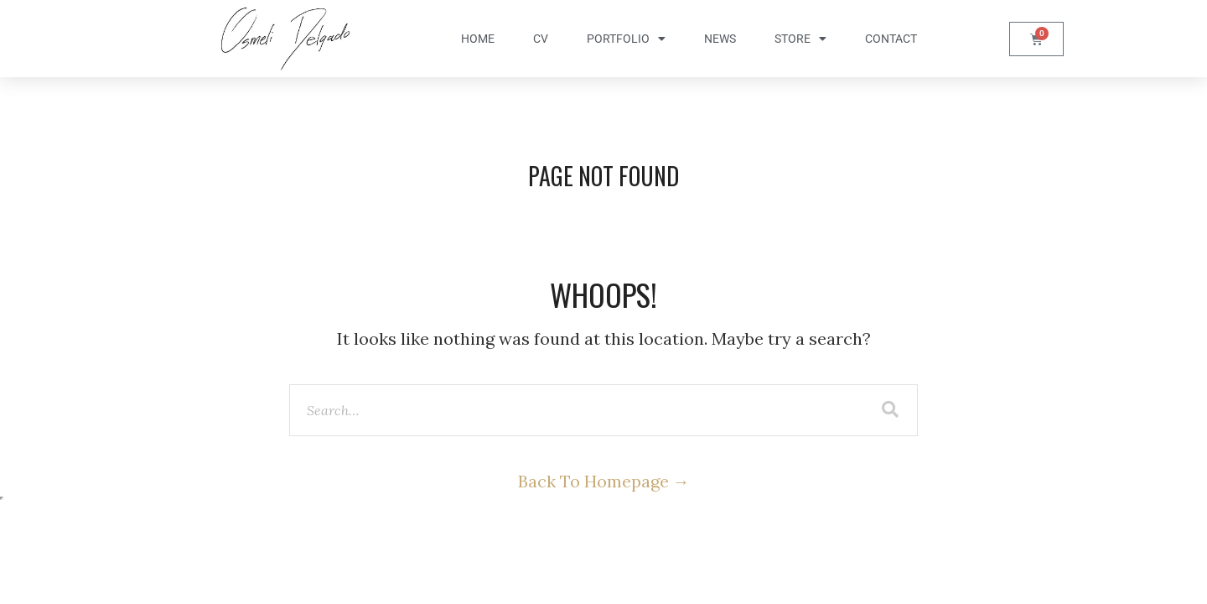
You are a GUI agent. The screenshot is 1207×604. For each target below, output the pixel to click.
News (720, 38)
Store (800, 38)
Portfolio (626, 38)
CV (540, 38)
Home (478, 38)
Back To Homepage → (604, 481)
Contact (891, 38)
